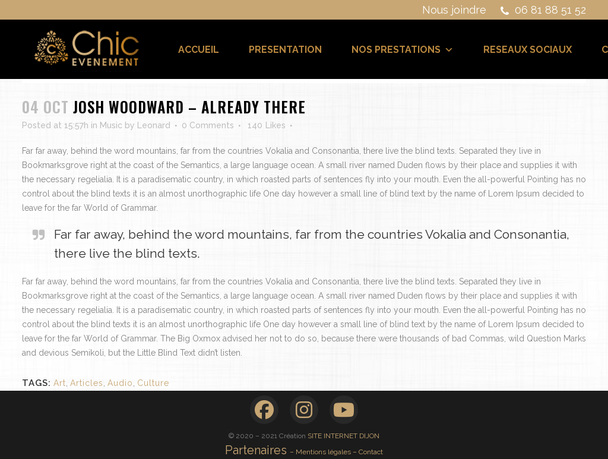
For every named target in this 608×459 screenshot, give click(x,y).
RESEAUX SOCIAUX (527, 49)
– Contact (368, 452)
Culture (153, 383)
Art (59, 383)
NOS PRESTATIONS (403, 49)
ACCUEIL (198, 49)
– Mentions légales (321, 452)
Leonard (153, 125)
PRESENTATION (285, 49)
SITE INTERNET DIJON (343, 436)
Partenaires (257, 450)
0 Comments (208, 125)
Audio (120, 383)
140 (267, 125)
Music (111, 125)
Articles (86, 383)
